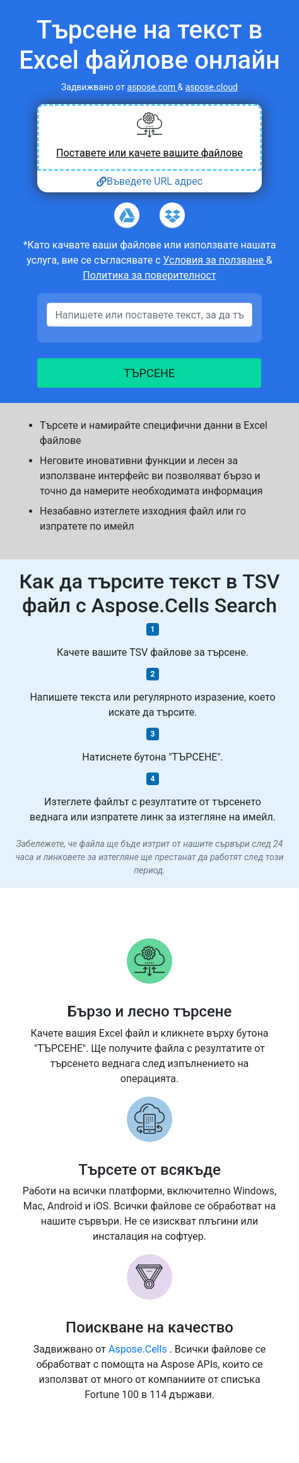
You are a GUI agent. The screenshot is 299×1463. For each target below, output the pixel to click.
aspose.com (152, 87)
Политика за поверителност (149, 275)
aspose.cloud (211, 87)
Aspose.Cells (139, 1349)
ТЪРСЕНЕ (149, 373)
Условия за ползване (214, 260)
